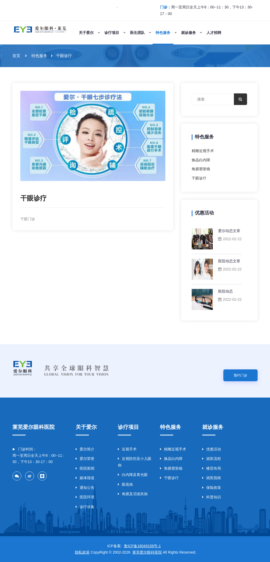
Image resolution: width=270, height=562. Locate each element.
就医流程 (211, 458)
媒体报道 (85, 478)
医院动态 (225, 291)
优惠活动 (211, 449)
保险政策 (211, 487)
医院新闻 (85, 468)
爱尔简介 (85, 449)
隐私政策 (82, 552)
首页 (16, 55)
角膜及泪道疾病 (133, 494)
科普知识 (211, 497)
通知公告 (85, 487)
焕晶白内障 (201, 160)
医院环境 (85, 497)
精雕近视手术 (203, 151)
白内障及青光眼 (133, 475)
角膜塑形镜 (201, 169)
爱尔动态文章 (229, 231)
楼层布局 (211, 468)
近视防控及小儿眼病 (134, 461)
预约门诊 (240, 375)
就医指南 (211, 478)
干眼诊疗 (64, 55)
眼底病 (125, 484)
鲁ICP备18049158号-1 (142, 546)
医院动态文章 (229, 261)
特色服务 (39, 55)
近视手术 (127, 449)
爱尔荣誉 (85, 458)
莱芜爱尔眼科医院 (147, 552)
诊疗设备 (85, 507)
